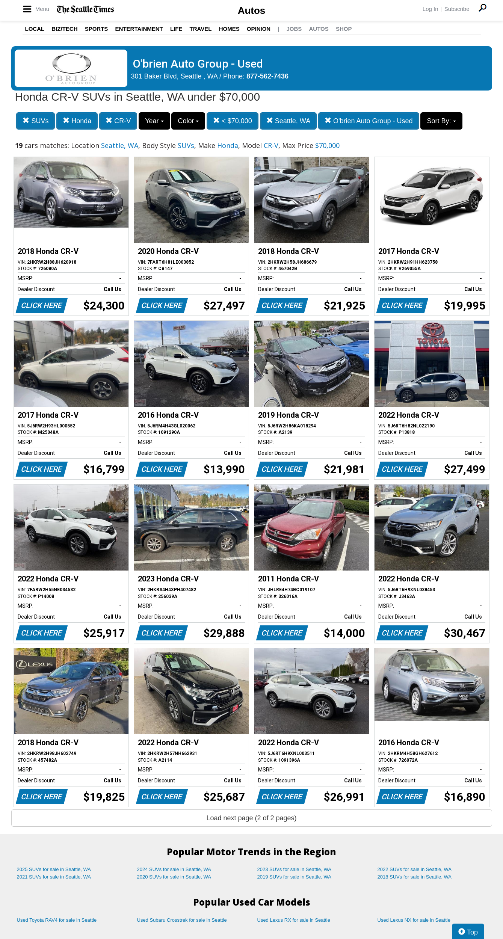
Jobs (294, 29)
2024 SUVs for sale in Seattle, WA (174, 869)
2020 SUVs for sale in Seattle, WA (174, 877)
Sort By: (441, 121)
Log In (430, 9)
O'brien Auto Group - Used (369, 121)
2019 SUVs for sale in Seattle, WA (294, 877)
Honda (77, 121)
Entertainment (139, 29)
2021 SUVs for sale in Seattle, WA (54, 877)
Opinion (258, 29)
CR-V (118, 121)
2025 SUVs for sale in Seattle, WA (54, 869)
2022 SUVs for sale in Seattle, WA (415, 869)
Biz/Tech (64, 29)
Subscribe (457, 9)
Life (176, 29)
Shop (344, 29)
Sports (96, 29)
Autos (252, 10)
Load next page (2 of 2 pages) (251, 818)
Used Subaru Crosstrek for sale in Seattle (182, 920)
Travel (201, 29)
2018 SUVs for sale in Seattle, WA (415, 877)
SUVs (35, 121)
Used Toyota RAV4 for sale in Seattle (57, 920)
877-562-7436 (267, 76)
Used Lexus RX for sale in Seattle (293, 920)
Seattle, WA (288, 121)
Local (35, 29)
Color (188, 121)
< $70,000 (232, 121)
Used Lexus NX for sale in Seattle (414, 920)
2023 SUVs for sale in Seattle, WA (294, 869)
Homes (229, 29)
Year (154, 121)
